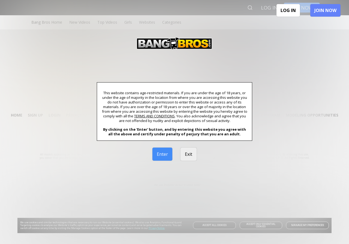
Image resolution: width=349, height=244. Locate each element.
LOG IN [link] (288, 10)
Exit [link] (188, 154)
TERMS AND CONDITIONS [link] (154, 116)
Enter (162, 154)
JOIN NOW (325, 10)
